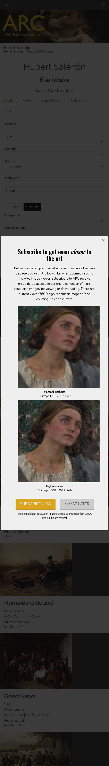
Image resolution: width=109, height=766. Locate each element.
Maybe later (77, 504)
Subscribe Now (35, 504)
